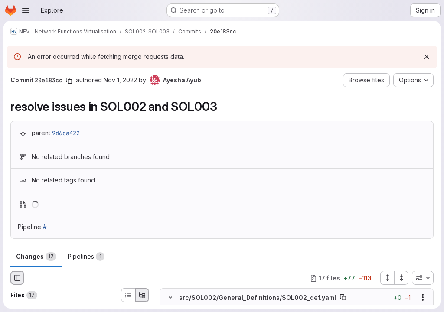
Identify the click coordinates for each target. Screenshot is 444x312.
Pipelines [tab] (86, 256)
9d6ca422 (66, 133)
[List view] (128, 295)
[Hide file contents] (170, 297)
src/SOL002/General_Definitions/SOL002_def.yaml (257, 297)
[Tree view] (142, 295)
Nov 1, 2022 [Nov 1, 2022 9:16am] (120, 80)
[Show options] (423, 297)
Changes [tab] (36, 256)
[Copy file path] (343, 297)
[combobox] (423, 278)
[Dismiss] (426, 57)
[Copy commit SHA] (69, 80)
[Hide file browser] (17, 278)
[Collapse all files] (401, 278)
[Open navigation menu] (26, 10)
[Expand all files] (387, 278)
